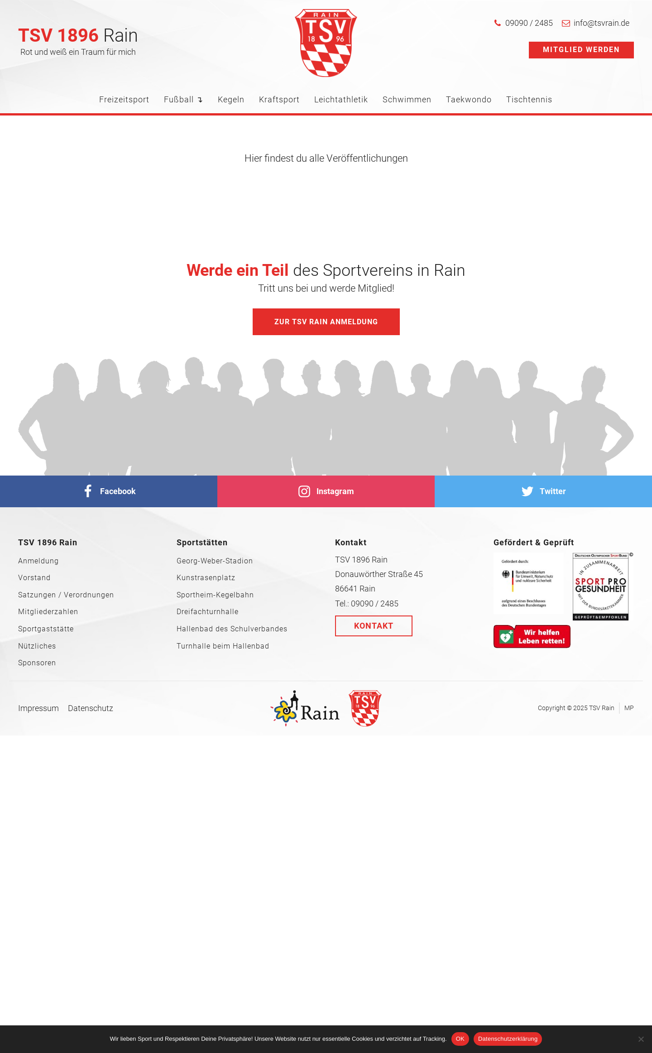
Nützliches (37, 646)
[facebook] (108, 491)
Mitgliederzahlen (48, 612)
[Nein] (640, 1038)
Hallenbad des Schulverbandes (232, 629)
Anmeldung (38, 561)
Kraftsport (279, 99)
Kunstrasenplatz (206, 578)
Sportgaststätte (46, 629)
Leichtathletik (341, 99)
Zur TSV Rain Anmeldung (326, 321)
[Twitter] (543, 491)
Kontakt (373, 625)
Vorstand (34, 578)
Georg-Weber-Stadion (215, 561)
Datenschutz (90, 708)
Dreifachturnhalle (208, 612)
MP (629, 708)
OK (460, 1038)
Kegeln (231, 99)
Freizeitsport (124, 99)
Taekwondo (469, 99)
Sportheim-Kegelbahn (215, 595)
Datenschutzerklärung (507, 1038)
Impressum (38, 708)
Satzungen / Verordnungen (66, 595)
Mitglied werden (581, 49)
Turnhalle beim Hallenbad (223, 646)
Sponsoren (37, 663)
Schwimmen (407, 99)
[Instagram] (326, 491)
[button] (523, 23)
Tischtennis (529, 99)
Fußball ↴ (183, 99)
